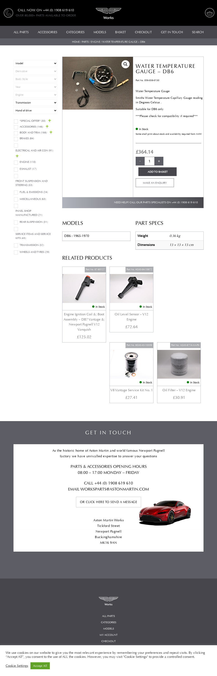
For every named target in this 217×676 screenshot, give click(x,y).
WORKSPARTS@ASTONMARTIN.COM (114, 421)
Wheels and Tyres (34, 252)
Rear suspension (34, 222)
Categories (108, 554)
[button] (125, 64)
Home (76, 42)
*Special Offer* (33, 121)
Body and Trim (33, 132)
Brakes (27, 138)
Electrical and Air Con (34, 150)
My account (109, 566)
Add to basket (158, 172)
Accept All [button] (40, 666)
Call (89, 415)
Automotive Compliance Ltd (104, 639)
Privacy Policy (108, 585)
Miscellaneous (33, 199)
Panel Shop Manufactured (29, 213)
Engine (95, 42)
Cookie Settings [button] (17, 666)
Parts (85, 42)
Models (108, 560)
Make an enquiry (155, 183)
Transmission (32, 245)
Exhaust (28, 169)
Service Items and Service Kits (33, 236)
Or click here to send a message (108, 434)
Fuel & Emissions (34, 192)
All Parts (108, 548)
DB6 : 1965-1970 (76, 236)
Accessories (31, 126)
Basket (108, 579)
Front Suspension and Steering (32, 183)
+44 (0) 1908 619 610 (185, 202)
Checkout (108, 573)
